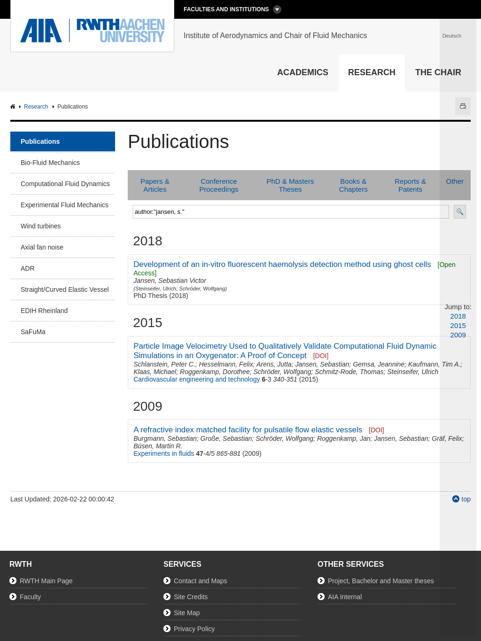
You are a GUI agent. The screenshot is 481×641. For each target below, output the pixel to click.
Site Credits (191, 597)
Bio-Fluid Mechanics (50, 162)
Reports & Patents (410, 185)
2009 (458, 335)
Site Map (187, 613)
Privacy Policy (194, 629)
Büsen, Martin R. (157, 446)
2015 (458, 325)
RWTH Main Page (46, 581)
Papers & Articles (155, 185)
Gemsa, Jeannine (378, 364)
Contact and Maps (200, 581)
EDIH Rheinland (44, 310)
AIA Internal (345, 597)
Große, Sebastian (226, 438)
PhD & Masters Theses (290, 185)
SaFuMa (33, 332)
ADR (28, 268)
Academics (302, 72)
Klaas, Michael (154, 371)
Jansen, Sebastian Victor (169, 280)
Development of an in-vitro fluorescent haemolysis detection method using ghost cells (282, 264)
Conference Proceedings (218, 185)
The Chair (438, 72)
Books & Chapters (353, 185)
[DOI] (321, 356)
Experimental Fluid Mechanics (65, 205)
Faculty (30, 597)
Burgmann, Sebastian (165, 438)
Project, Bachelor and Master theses (381, 581)
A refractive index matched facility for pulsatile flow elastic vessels (247, 429)
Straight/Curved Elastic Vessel (65, 289)
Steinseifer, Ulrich (155, 288)
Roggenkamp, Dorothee (215, 371)
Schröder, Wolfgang (202, 288)
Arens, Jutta (274, 364)
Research (372, 72)
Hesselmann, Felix (226, 364)
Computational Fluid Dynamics (65, 184)
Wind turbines (41, 226)
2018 (458, 316)
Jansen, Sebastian (322, 364)
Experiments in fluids (163, 453)
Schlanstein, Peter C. (164, 364)
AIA (13, 106)
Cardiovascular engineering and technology (196, 379)
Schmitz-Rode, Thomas (349, 371)
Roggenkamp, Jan (344, 438)
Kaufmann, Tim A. (434, 364)
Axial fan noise (42, 247)
